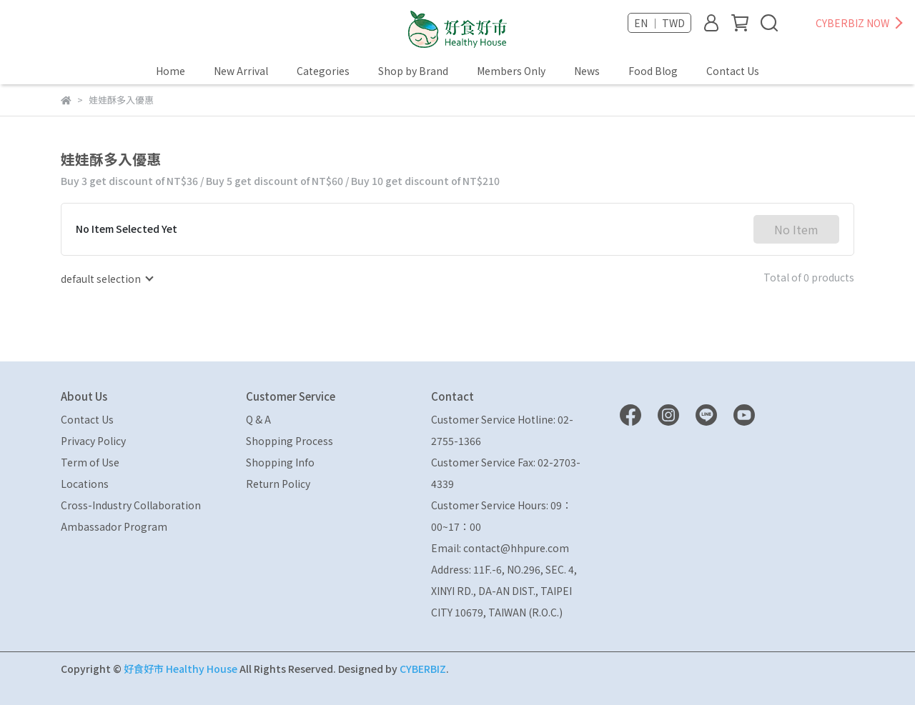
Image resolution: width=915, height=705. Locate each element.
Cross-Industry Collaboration (131, 505)
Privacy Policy (93, 441)
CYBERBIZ (423, 668)
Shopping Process (289, 441)
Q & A (258, 419)
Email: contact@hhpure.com (500, 548)
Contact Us (732, 71)
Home (170, 71)
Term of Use (90, 462)
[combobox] (106, 278)
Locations (85, 483)
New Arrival (241, 71)
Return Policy (278, 483)
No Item (796, 229)
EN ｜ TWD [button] (659, 22)
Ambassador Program (114, 526)
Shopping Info (280, 462)
